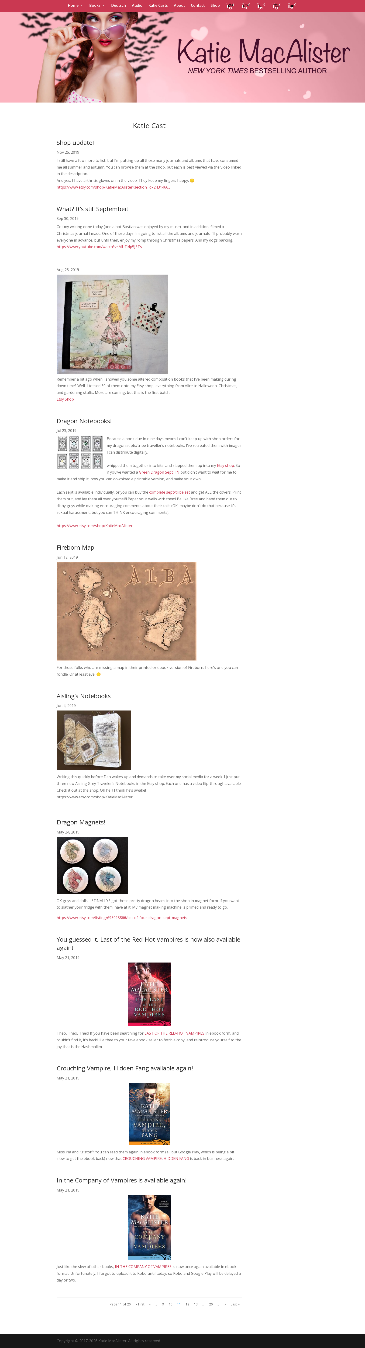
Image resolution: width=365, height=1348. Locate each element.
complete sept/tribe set (169, 492)
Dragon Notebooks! (84, 421)
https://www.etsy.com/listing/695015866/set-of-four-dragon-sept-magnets (122, 917)
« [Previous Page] (150, 1304)
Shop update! (75, 142)
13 (196, 1304)
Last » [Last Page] (235, 1304)
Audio (137, 6)
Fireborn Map (75, 547)
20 (211, 1304)
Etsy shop (225, 465)
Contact (198, 6)
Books (94, 6)
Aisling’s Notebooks (84, 696)
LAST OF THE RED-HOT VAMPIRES (174, 1033)
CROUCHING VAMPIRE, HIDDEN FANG (156, 1158)
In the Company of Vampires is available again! (122, 1180)
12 (187, 1304)
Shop (215, 6)
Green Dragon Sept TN (159, 472)
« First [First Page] (140, 1304)
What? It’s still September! (93, 209)
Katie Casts (158, 6)
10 (170, 1304)
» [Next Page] (225, 1304)
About (179, 6)
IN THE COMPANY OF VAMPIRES (143, 1266)
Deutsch (118, 6)
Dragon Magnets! (81, 822)
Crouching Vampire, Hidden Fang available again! (125, 1068)
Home (73, 6)
